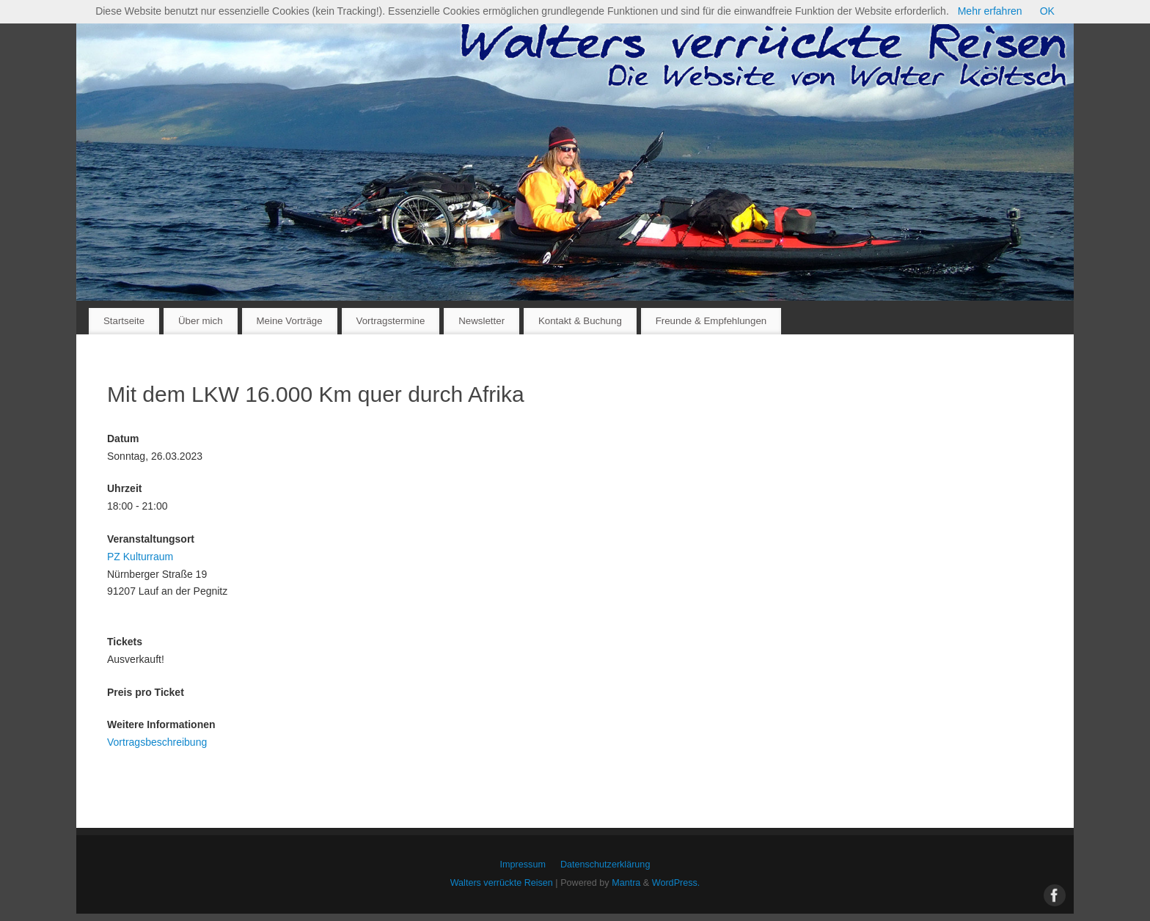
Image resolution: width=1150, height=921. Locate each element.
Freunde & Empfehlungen (711, 320)
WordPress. (676, 883)
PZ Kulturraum (140, 556)
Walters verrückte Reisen (501, 883)
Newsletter (481, 320)
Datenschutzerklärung (605, 864)
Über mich (200, 320)
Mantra (626, 883)
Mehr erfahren (990, 11)
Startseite (123, 320)
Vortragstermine (390, 320)
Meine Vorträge (289, 320)
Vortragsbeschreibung (157, 742)
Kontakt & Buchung (580, 320)
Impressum (523, 864)
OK (1047, 11)
